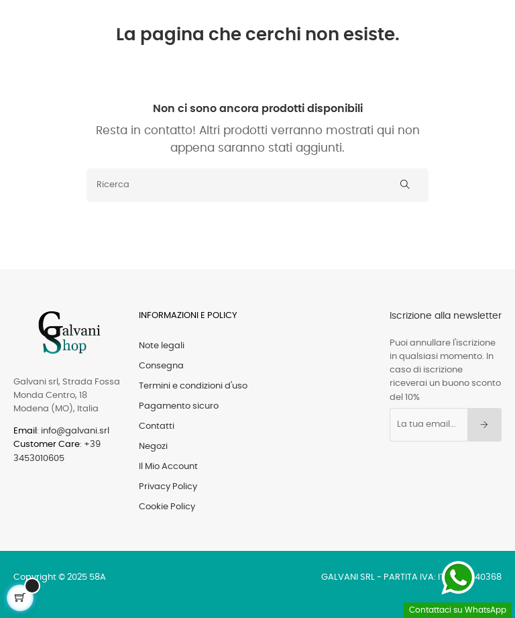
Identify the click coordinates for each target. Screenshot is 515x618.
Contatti (156, 426)
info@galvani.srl (75, 431)
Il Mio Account (168, 466)
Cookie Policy (167, 507)
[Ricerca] (257, 185)
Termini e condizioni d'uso (193, 386)
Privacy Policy (168, 486)
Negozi (153, 446)
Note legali (161, 346)
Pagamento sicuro (179, 406)
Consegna (161, 366)
